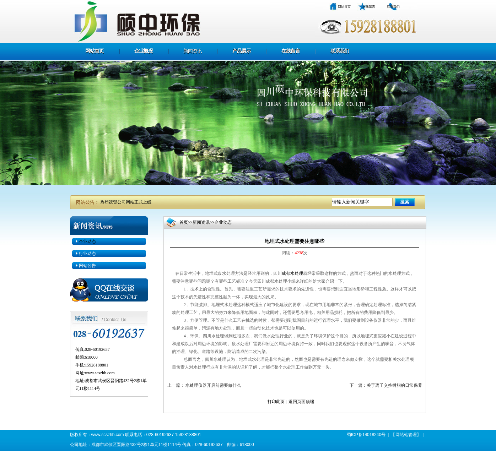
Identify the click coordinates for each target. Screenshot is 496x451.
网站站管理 (406, 434)
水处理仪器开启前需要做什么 (212, 385)
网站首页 (344, 7)
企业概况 (143, 51)
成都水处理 (292, 273)
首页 (183, 222)
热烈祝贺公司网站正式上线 (125, 202)
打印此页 (276, 401)
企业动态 (87, 241)
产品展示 (241, 51)
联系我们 (393, 7)
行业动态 (87, 253)
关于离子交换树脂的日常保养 (394, 385)
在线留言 (368, 7)
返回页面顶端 (301, 401)
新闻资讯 (192, 51)
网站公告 (87, 265)
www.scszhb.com (100, 372)
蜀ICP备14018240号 (366, 434)
